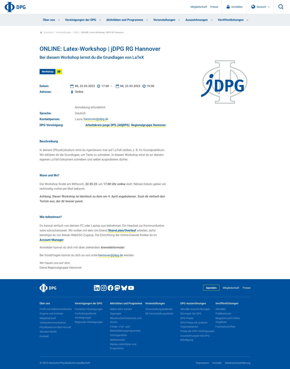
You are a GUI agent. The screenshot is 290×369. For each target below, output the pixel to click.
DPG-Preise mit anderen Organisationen (194, 324)
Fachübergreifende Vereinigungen (85, 315)
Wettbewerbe (117, 339)
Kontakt (44, 336)
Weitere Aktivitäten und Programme (123, 346)
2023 (76, 32)
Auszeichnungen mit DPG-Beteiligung (195, 337)
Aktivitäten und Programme (124, 20)
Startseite (46, 32)
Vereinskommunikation (53, 322)
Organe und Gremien (51, 313)
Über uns (49, 20)
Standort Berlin (48, 331)
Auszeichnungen (197, 20)
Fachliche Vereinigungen (89, 309)
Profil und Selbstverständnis (56, 309)
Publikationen (223, 313)
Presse (214, 7)
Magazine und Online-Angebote (227, 320)
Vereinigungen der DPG (80, 20)
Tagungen (115, 313)
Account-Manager (52, 240)
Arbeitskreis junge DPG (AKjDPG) (107, 125)
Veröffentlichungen (231, 20)
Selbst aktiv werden (121, 309)
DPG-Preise (186, 318)
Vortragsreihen (118, 335)
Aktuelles (220, 309)
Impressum (202, 363)
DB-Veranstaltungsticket (159, 313)
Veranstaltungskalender (159, 309)
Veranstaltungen (164, 20)
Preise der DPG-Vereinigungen (197, 331)
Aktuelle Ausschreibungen (195, 309)
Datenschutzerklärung (237, 363)
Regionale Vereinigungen (89, 322)
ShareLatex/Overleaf (122, 230)
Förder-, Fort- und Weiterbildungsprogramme (125, 328)
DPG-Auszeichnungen (193, 303)
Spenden (211, 288)
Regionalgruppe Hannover (148, 125)
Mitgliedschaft (199, 7)
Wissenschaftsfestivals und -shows (126, 320)
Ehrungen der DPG (190, 313)
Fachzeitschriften (225, 326)
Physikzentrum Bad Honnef (55, 327)
